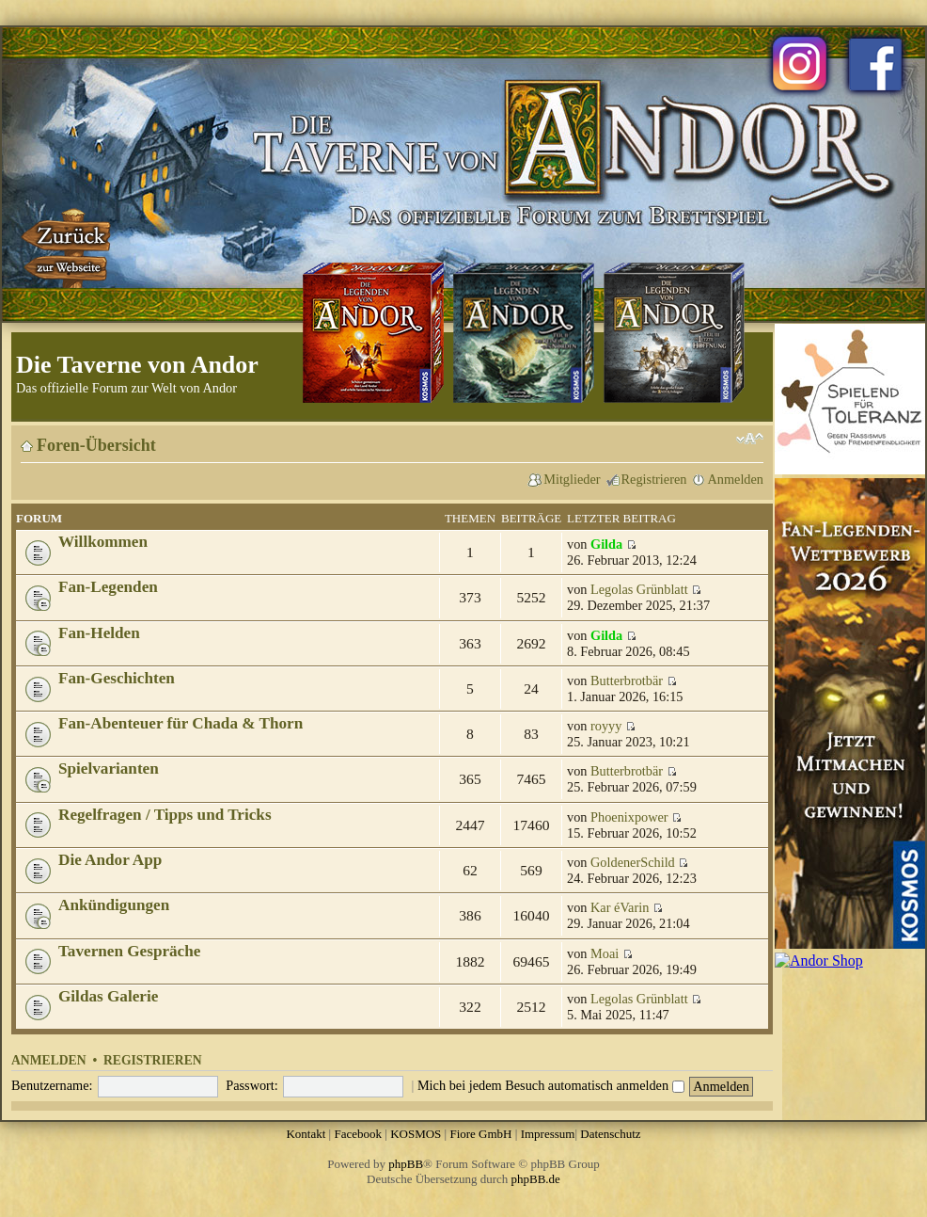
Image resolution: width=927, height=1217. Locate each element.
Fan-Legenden (108, 587)
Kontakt (305, 1134)
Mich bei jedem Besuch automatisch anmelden (550, 1085)
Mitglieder (571, 479)
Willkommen (103, 542)
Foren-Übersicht (96, 445)
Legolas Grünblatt (639, 589)
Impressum (548, 1134)
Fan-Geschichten (116, 678)
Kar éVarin (619, 907)
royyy (605, 725)
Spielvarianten (108, 768)
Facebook (358, 1134)
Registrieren (654, 479)
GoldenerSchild (632, 862)
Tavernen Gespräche (129, 951)
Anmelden (735, 479)
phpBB (405, 1164)
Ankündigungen (113, 905)
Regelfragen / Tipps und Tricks (165, 815)
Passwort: (252, 1085)
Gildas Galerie (108, 996)
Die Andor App (110, 860)
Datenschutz (610, 1134)
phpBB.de (535, 1179)
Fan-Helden (99, 633)
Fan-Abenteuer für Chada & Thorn (180, 723)
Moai (604, 953)
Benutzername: (52, 1085)
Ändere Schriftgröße (749, 438)
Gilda (606, 544)
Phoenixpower (629, 817)
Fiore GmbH (480, 1134)
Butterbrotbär (626, 680)
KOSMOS (415, 1134)
